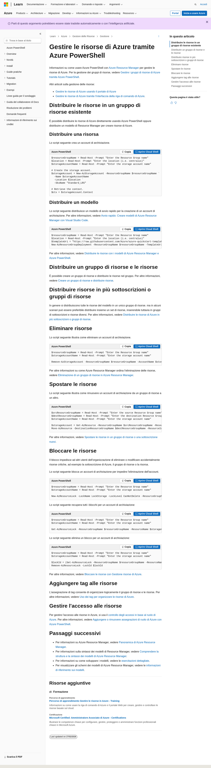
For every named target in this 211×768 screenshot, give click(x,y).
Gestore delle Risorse (83, 36)
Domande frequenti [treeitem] (16, 114)
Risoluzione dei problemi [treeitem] (19, 108)
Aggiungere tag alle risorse (185, 77)
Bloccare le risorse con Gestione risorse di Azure (112, 574)
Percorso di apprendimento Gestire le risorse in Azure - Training (84, 701)
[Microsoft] (6, 4)
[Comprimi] (40, 34)
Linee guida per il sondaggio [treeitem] (21, 96)
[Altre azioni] (159, 36)
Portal (175, 13)
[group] (105, 240)
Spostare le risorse (181, 68)
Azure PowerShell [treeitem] (16, 47)
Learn (53, 36)
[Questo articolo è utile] (172, 103)
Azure (64, 36)
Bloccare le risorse (180, 73)
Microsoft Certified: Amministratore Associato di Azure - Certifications (87, 717)
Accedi (203, 4)
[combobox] (22, 40)
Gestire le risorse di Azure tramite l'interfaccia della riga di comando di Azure (100, 96)
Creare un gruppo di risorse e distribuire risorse (85, 280)
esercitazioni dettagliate (135, 660)
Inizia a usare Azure (194, 13)
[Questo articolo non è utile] (176, 103)
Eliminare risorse (179, 64)
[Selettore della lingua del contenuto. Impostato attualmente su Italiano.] (11, 762)
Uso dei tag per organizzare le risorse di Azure (107, 596)
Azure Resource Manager (124, 67)
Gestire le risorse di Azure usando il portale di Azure (86, 91)
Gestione (104, 36)
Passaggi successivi (181, 86)
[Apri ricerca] (195, 4)
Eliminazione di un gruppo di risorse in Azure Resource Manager (95, 375)
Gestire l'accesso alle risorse (186, 81)
